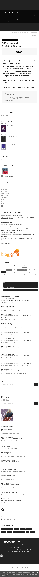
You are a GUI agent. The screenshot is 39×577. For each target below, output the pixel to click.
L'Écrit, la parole (5, 215)
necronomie (4, 300)
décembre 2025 (5, 193)
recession (10, 532)
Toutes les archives (9, 206)
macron (32, 532)
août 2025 (3, 201)
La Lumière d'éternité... (7, 224)
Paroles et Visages (17, 215)
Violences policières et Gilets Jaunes (20, 32)
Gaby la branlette (33, 35)
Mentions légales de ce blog (24, 567)
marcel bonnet (25, 97)
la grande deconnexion (8, 287)
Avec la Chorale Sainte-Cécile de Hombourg (12, 229)
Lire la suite (32, 159)
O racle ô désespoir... (17, 325)
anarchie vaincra (17, 98)
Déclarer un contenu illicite (15, 567)
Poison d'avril (5, 431)
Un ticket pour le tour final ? (8, 234)
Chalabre (12, 226)
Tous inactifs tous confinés (9, 469)
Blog (4, 282)
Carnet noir (4, 226)
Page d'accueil (34, 32)
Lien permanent (10, 94)
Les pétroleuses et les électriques (11, 500)
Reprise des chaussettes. (8, 315)
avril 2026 (3, 185)
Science (5, 289)
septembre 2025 (5, 199)
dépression (22, 532)
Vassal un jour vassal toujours (10, 461)
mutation (16, 532)
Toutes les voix (5, 232)
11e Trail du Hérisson (6, 238)
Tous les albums (8, 176)
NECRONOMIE (12, 12)
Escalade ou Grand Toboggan (10, 484)
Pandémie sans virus (7, 477)
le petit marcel (12, 97)
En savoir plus (4, 575)
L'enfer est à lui (5, 446)
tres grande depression (26, 528)
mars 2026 (3, 187)
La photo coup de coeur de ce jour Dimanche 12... (14, 221)
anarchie (18, 97)
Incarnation (19, 224)
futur (27, 532)
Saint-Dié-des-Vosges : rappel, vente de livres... (13, 242)
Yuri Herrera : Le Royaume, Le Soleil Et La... (12, 217)
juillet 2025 (3, 203)
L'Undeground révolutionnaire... (11, 44)
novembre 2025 (5, 195)
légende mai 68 (9, 98)
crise (12, 528)
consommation (5, 528)
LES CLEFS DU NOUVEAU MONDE (21, 300)
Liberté (13, 232)
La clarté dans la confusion (9, 492)
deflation (4, 532)
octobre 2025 (4, 197)
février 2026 (4, 189)
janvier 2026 (4, 191)
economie (17, 528)
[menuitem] (20, 32)
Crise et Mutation (7, 285)
